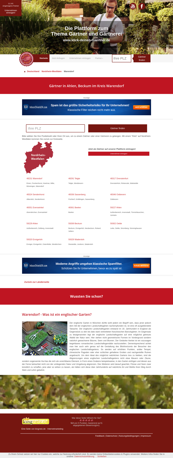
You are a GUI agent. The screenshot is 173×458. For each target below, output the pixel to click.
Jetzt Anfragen (58, 58)
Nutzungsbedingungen (129, 436)
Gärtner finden (142, 58)
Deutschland (31, 71)
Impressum (146, 436)
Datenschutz (111, 436)
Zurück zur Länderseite (36, 282)
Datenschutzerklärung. (84, 456)
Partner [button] (99, 58)
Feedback (99, 436)
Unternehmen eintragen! (118, 154)
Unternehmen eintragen (80, 58)
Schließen (101, 456)
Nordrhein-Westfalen (52, 71)
